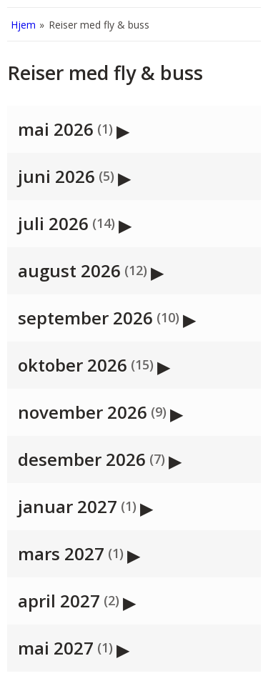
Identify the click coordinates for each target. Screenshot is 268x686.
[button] (134, 129)
